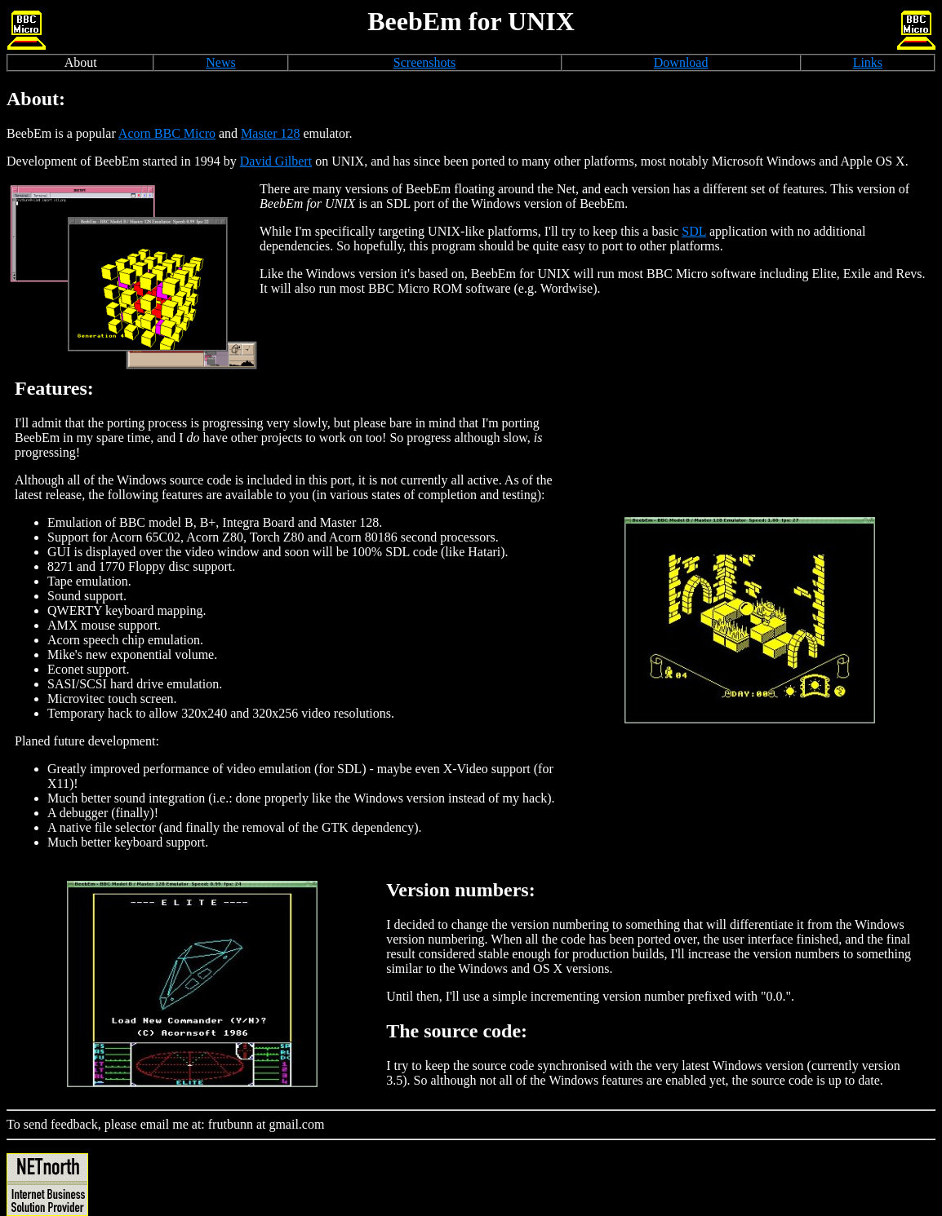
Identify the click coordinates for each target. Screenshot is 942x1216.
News (220, 62)
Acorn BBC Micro (167, 133)
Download (681, 62)
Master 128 (270, 133)
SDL (694, 231)
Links (867, 62)
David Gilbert (276, 161)
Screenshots (424, 62)
